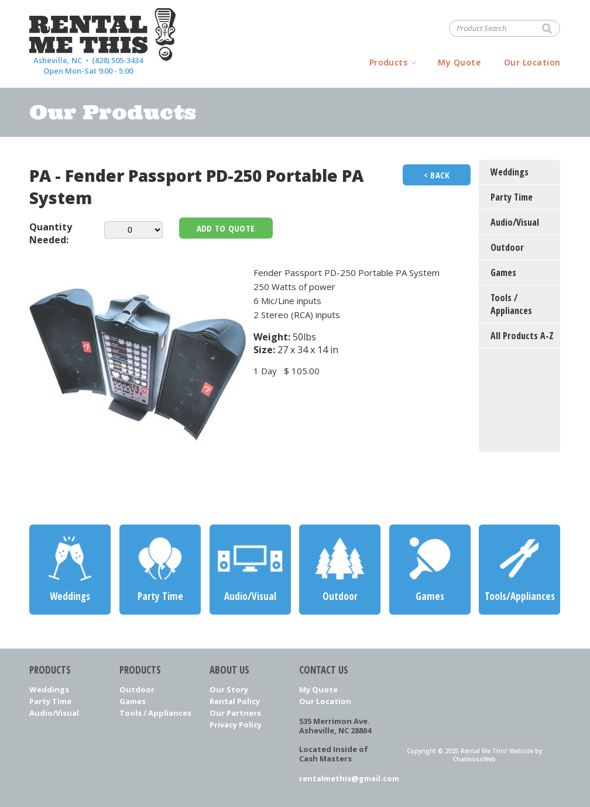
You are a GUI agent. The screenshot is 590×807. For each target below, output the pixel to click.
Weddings (49, 689)
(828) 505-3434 (117, 60)
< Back (437, 175)
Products (388, 62)
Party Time (50, 701)
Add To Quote (226, 228)
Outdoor (137, 689)
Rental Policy (235, 701)
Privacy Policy (236, 724)
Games (132, 701)
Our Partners (235, 713)
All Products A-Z (522, 335)
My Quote (459, 62)
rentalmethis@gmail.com (339, 778)
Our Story (229, 689)
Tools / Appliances (155, 713)
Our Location (532, 62)
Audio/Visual (54, 713)
